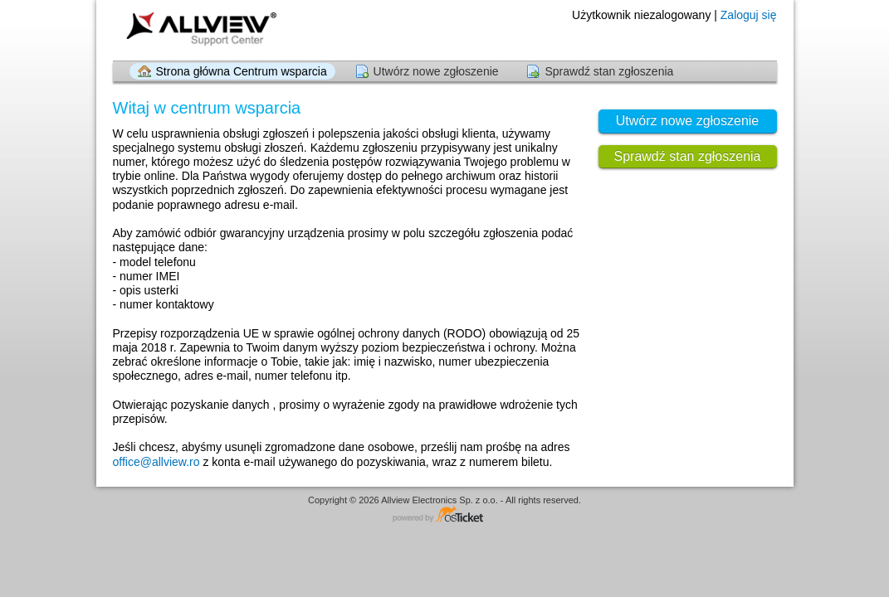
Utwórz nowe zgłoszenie (436, 71)
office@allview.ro (156, 461)
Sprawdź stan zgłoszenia (609, 71)
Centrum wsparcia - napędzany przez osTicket (445, 515)
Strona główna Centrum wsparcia (241, 71)
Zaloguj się (748, 15)
